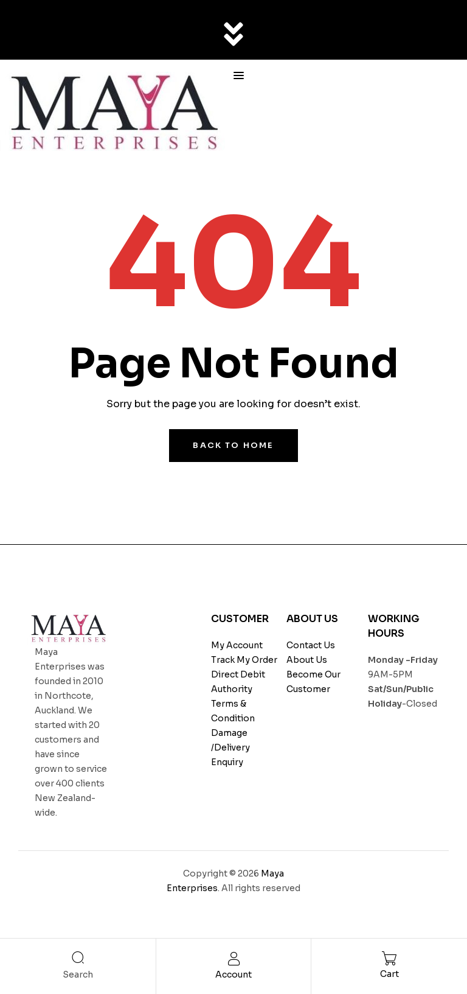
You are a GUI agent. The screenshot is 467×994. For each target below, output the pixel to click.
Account (233, 974)
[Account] (233, 958)
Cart (389, 973)
